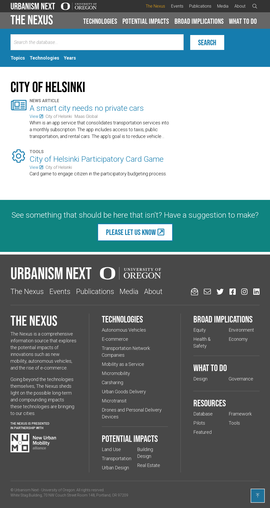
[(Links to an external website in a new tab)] (36, 116)
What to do (243, 21)
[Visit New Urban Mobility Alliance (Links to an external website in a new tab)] (33, 443)
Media (222, 6)
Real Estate (148, 465)
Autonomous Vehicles (124, 330)
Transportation (116, 458)
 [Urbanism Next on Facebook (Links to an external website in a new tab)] (232, 291)
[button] (100, 21)
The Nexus (155, 6)
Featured (202, 432)
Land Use (111, 449)
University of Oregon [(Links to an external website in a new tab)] (58, 490)
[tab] (17, 58)
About (239, 6)
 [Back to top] (258, 495)
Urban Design (115, 467)
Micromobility (116, 373)
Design (200, 379)
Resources (209, 403)
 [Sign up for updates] (194, 291)
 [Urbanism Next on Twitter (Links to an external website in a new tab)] (220, 291)
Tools (234, 423)
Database (203, 414)
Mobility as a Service (123, 364)
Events (177, 6)
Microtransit (114, 400)
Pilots (199, 423)
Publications (200, 6)
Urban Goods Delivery (124, 391)
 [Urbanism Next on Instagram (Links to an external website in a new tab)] (244, 291)
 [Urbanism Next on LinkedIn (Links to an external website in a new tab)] (256, 291)
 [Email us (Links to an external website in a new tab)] (207, 291)
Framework (240, 414)
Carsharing (112, 382)
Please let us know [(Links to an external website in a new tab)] (131, 232)
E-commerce (115, 339)
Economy (238, 339)
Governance (241, 379)
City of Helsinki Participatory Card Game (97, 159)
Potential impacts (145, 21)
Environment (241, 330)
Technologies (100, 21)
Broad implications (199, 21)
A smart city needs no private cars (87, 108)
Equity (199, 330)
